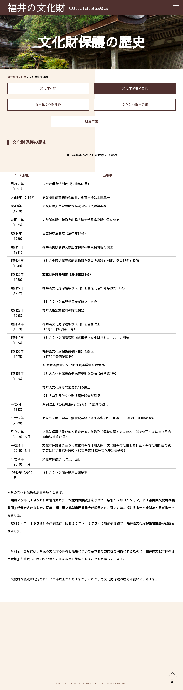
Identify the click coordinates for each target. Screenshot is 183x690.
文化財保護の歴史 (135, 88)
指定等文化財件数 (48, 104)
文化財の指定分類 (135, 104)
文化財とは (48, 88)
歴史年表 (91, 121)
